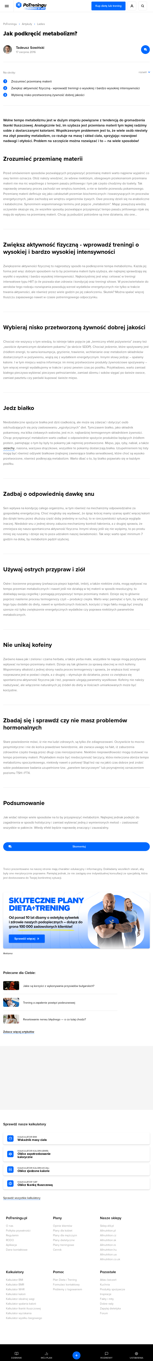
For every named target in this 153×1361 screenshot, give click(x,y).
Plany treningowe (63, 1245)
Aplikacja (11, 1245)
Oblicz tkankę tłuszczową (39, 1184)
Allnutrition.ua (108, 1254)
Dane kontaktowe (16, 1249)
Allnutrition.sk (108, 1240)
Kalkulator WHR (15, 1289)
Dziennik (16, 1357)
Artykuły (27, 24)
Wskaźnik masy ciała (39, 1138)
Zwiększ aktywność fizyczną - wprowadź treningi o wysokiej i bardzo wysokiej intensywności (75, 88)
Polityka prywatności (18, 1230)
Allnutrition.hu (108, 1249)
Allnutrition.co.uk (110, 1259)
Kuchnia (105, 1284)
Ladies (41, 24)
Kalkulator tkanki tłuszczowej (23, 1308)
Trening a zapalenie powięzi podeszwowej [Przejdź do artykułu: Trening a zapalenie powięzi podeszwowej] (49, 1002)
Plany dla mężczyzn (65, 1235)
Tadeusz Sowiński (30, 47)
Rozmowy (106, 1357)
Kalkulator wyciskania (18, 1313)
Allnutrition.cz (108, 1235)
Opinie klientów (62, 1226)
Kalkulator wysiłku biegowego (24, 1318)
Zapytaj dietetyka (110, 1308)
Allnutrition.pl (108, 1230)
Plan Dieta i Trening (65, 1280)
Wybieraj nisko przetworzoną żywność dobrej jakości (47, 95)
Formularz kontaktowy (66, 1284)
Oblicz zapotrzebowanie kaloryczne (39, 1154)
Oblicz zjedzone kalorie (39, 1170)
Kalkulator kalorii (16, 1294)
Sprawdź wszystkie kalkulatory (21, 1198)
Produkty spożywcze (112, 1289)
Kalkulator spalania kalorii (21, 1303)
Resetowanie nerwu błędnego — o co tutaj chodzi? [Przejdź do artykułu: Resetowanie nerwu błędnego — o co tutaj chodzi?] (54, 1019)
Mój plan (46, 1357)
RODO (10, 1240)
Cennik (57, 1249)
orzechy (9, 448)
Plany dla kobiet (62, 1230)
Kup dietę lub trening (108, 6)
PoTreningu (10, 24)
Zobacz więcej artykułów (18, 1031)
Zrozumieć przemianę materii (31, 81)
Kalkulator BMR (15, 1284)
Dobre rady (107, 1303)
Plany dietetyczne (64, 1240)
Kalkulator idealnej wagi (20, 1299)
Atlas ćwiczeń (108, 1280)
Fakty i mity (107, 1299)
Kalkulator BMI (14, 1280)
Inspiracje (105, 1294)
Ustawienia (136, 1357)
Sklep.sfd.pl (107, 1226)
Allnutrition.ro (108, 1245)
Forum (104, 1313)
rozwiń (143, 72)
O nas (9, 1226)
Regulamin (12, 1235)
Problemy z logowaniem (67, 1289)
